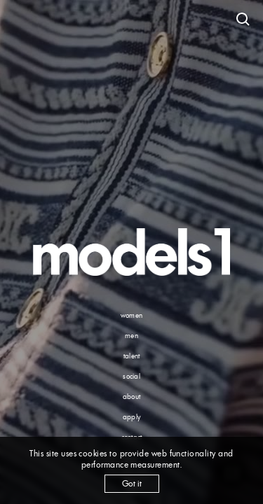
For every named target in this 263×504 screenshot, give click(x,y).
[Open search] (243, 19)
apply (131, 416)
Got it (132, 483)
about (131, 396)
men (131, 335)
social (131, 376)
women (131, 315)
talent (131, 355)
